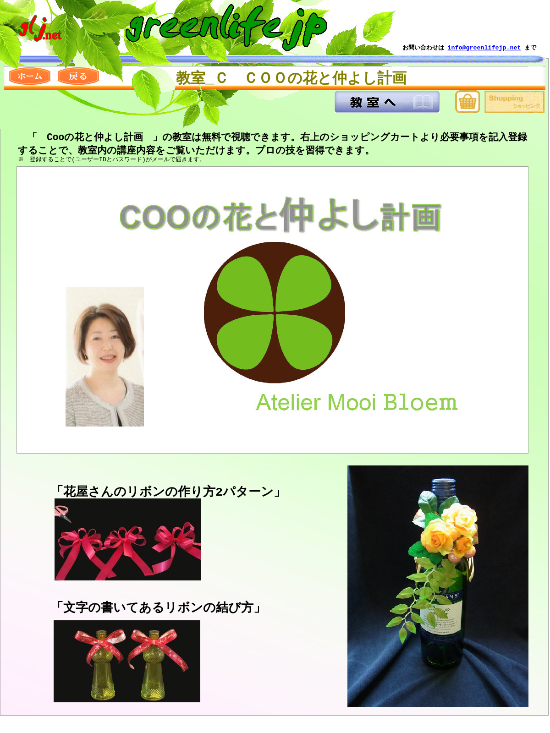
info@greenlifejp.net (484, 48)
